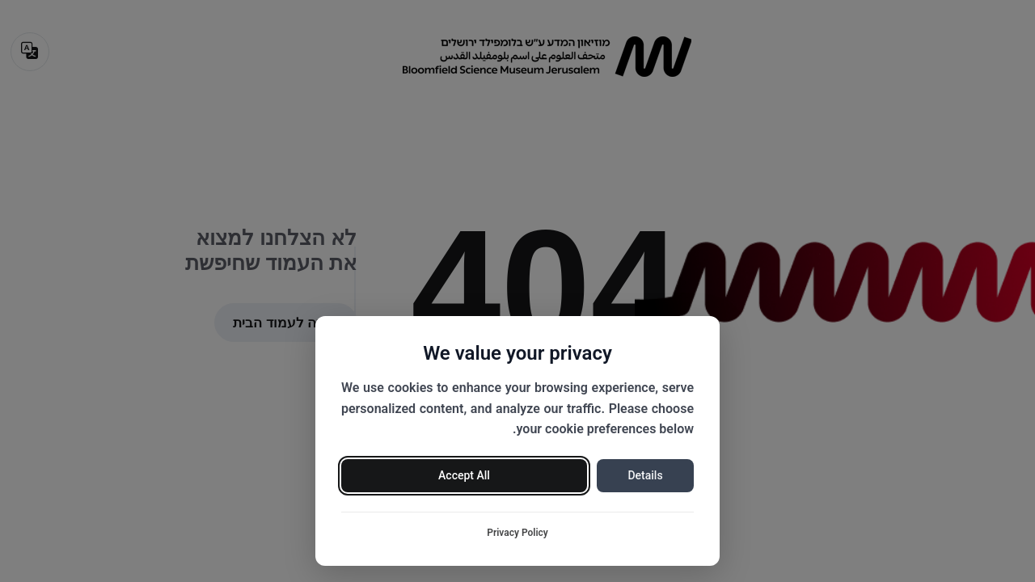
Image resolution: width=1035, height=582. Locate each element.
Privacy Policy (517, 532)
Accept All (464, 475)
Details (644, 475)
